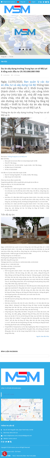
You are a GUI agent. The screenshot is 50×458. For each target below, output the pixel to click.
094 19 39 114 (14, 432)
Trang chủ (3, 57)
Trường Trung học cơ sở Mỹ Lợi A (17, 156)
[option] (25, 35)
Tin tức (11, 57)
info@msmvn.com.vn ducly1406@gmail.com (19, 435)
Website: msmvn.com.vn (10, 438)
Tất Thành (18, 451)
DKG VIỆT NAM (8, 394)
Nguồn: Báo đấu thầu (42, 336)
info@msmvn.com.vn (9, 2)
